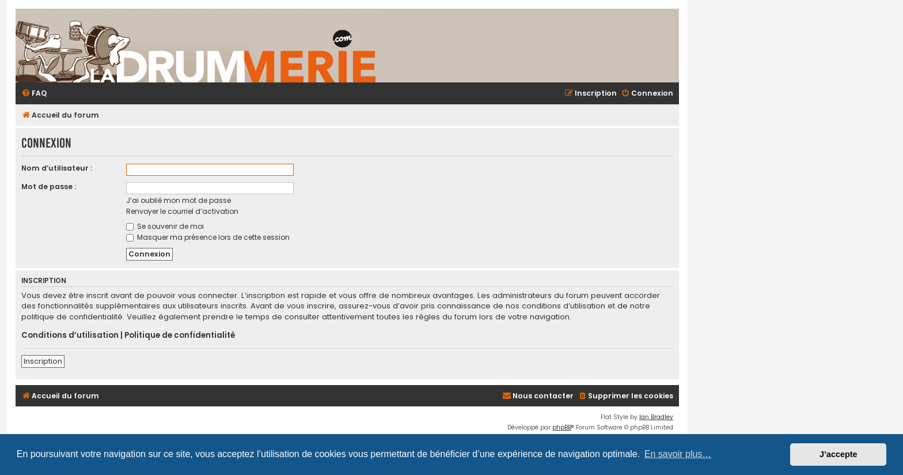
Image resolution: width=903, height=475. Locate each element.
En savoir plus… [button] (678, 454)
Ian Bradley (656, 417)
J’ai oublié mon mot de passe (178, 200)
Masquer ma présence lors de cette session (208, 237)
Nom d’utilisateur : (56, 168)
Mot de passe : (48, 186)
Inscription (43, 361)
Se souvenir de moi (165, 226)
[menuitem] (34, 93)
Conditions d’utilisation (70, 335)
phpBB (561, 427)
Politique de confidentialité (179, 335)
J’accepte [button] (838, 454)
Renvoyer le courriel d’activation (182, 211)
